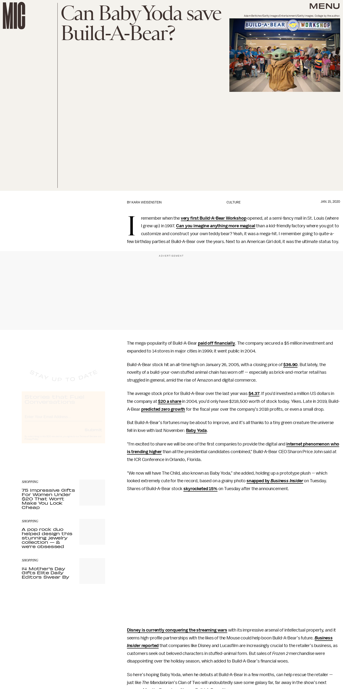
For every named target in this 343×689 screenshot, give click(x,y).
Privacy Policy (31, 443)
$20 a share (169, 401)
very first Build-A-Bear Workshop (214, 218)
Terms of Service (88, 441)
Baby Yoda (196, 430)
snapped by (275, 480)
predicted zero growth (163, 409)
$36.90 (290, 364)
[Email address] (63, 420)
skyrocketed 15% (200, 488)
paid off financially (216, 343)
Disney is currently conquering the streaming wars (177, 630)
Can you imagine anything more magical (215, 225)
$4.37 (253, 393)
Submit (93, 433)
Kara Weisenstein (146, 202)
